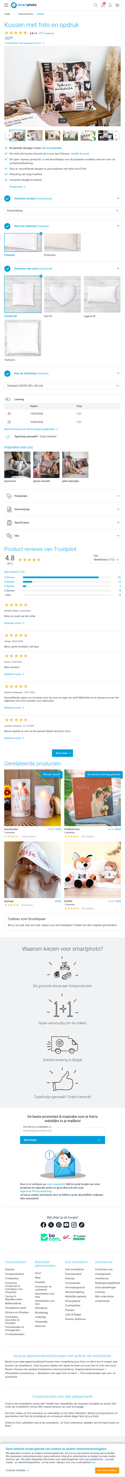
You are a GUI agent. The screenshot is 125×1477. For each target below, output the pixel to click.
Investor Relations (75, 1319)
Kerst (38, 1273)
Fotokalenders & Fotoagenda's (14, 1329)
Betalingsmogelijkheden (108, 1283)
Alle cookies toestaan (107, 1470)
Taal (95, 555)
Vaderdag (40, 1317)
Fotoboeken (12, 1278)
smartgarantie (103, 1274)
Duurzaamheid (73, 1274)
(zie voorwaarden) (51, 148)
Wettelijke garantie (75, 1296)
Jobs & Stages (73, 1314)
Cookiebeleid (72, 1305)
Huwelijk (40, 1282)
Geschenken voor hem (45, 1302)
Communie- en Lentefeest (43, 1288)
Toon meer (62, 753)
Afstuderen (41, 1308)
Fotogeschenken (14, 1274)
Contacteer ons (104, 1269)
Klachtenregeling (74, 1292)
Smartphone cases (15, 1307)
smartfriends (102, 1301)
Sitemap (69, 1278)
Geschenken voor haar (45, 1295)
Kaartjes (9, 1269)
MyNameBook (13, 1303)
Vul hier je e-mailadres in (37, 1126)
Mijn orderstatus (104, 1296)
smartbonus (102, 1278)
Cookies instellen (17, 1470)
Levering (100, 1292)
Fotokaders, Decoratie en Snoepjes (12, 1320)
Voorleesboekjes (14, 1334)
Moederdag (41, 1312)
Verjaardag (41, 1321)
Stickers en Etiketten (17, 1312)
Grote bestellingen (105, 1287)
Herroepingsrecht (75, 1287)
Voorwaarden (72, 1283)
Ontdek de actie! (80, 153)
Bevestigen (30, 1139)
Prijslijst (69, 1310)
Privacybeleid (72, 1301)
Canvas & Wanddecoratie (13, 1298)
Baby (37, 1277)
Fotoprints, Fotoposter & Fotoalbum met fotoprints (13, 1287)
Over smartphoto (74, 1269)
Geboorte (40, 1326)
